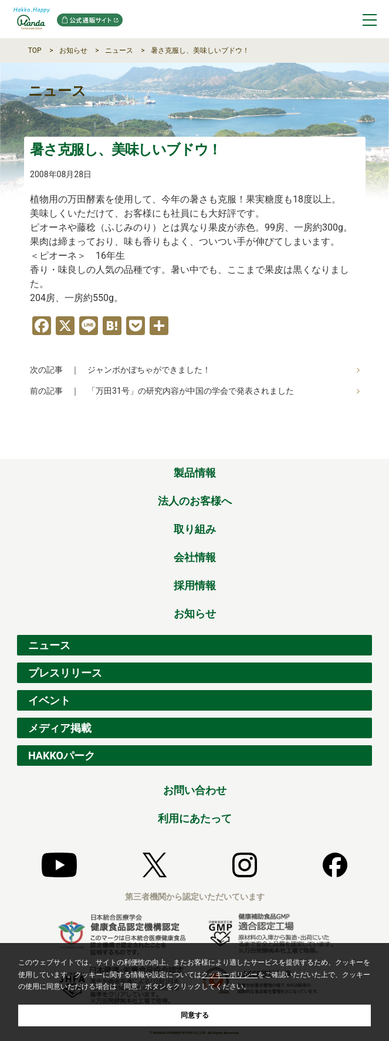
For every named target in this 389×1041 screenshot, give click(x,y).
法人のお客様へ (195, 501)
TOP (35, 50)
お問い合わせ (194, 790)
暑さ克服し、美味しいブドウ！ (200, 50)
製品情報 (195, 473)
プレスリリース (65, 673)
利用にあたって (195, 818)
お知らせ (73, 50)
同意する (195, 1015)
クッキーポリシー (229, 975)
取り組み (195, 529)
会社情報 (195, 557)
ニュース (119, 50)
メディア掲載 (60, 728)
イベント (49, 700)
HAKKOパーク (61, 755)
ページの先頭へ (364, 446)
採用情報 (195, 585)
